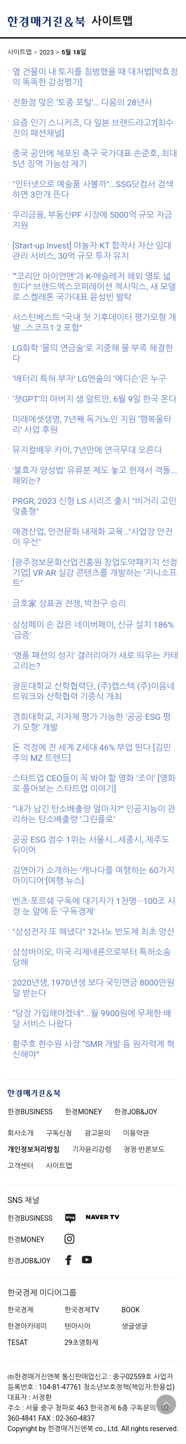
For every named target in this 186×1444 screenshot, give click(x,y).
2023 (46, 52)
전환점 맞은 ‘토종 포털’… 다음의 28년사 (82, 102)
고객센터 (20, 1166)
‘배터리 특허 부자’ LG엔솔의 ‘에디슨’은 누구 (89, 379)
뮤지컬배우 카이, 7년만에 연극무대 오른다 (87, 450)
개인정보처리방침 (33, 1149)
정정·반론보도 (144, 1149)
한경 (30, 1112)
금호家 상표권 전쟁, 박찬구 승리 (69, 603)
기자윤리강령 (91, 1149)
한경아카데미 (27, 1326)
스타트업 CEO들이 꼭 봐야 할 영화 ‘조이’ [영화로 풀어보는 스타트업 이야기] (94, 783)
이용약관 (136, 1133)
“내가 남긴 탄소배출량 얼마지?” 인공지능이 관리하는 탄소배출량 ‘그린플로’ (94, 814)
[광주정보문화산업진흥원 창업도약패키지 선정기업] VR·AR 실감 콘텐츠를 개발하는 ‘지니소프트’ (95, 572)
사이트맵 (111, 21)
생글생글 (135, 1326)
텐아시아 (77, 1326)
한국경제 (20, 1310)
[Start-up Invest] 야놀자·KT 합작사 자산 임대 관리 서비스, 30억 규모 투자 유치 (92, 251)
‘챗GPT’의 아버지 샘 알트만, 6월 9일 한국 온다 (94, 399)
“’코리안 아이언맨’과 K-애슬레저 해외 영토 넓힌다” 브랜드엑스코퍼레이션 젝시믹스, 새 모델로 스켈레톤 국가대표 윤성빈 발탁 (94, 286)
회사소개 (20, 1133)
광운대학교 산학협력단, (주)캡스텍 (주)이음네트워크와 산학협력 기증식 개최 (93, 691)
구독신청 (59, 1133)
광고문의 (97, 1133)
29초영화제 (81, 1342)
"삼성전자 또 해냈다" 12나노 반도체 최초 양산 (93, 932)
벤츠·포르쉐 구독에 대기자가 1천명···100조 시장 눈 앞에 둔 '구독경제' (94, 906)
